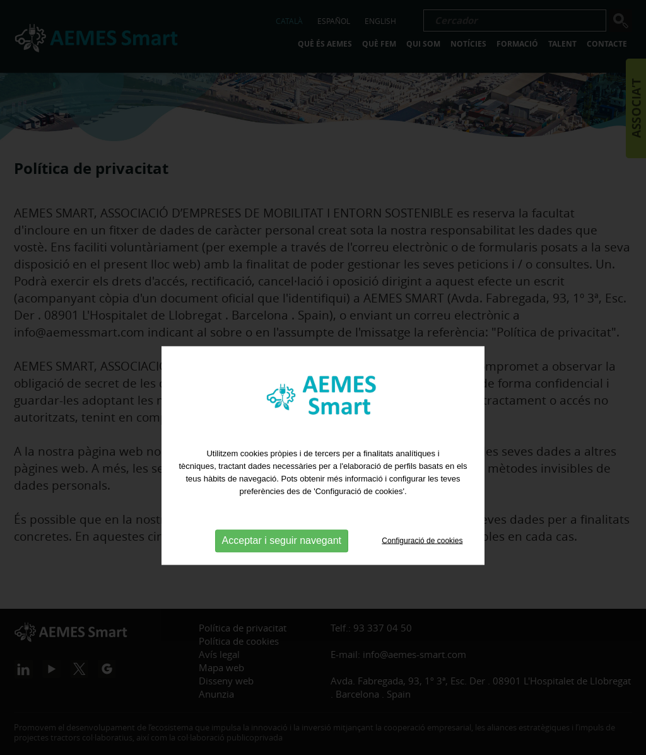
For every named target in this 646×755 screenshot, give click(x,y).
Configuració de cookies (422, 569)
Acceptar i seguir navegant (281, 569)
